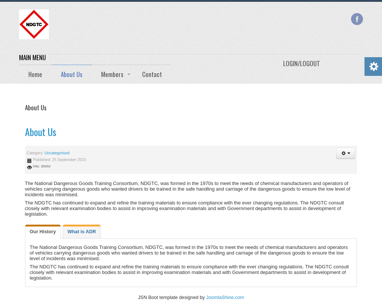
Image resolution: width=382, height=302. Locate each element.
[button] (346, 153)
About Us (40, 132)
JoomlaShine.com (225, 297)
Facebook (357, 19)
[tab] (43, 232)
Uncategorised (56, 153)
